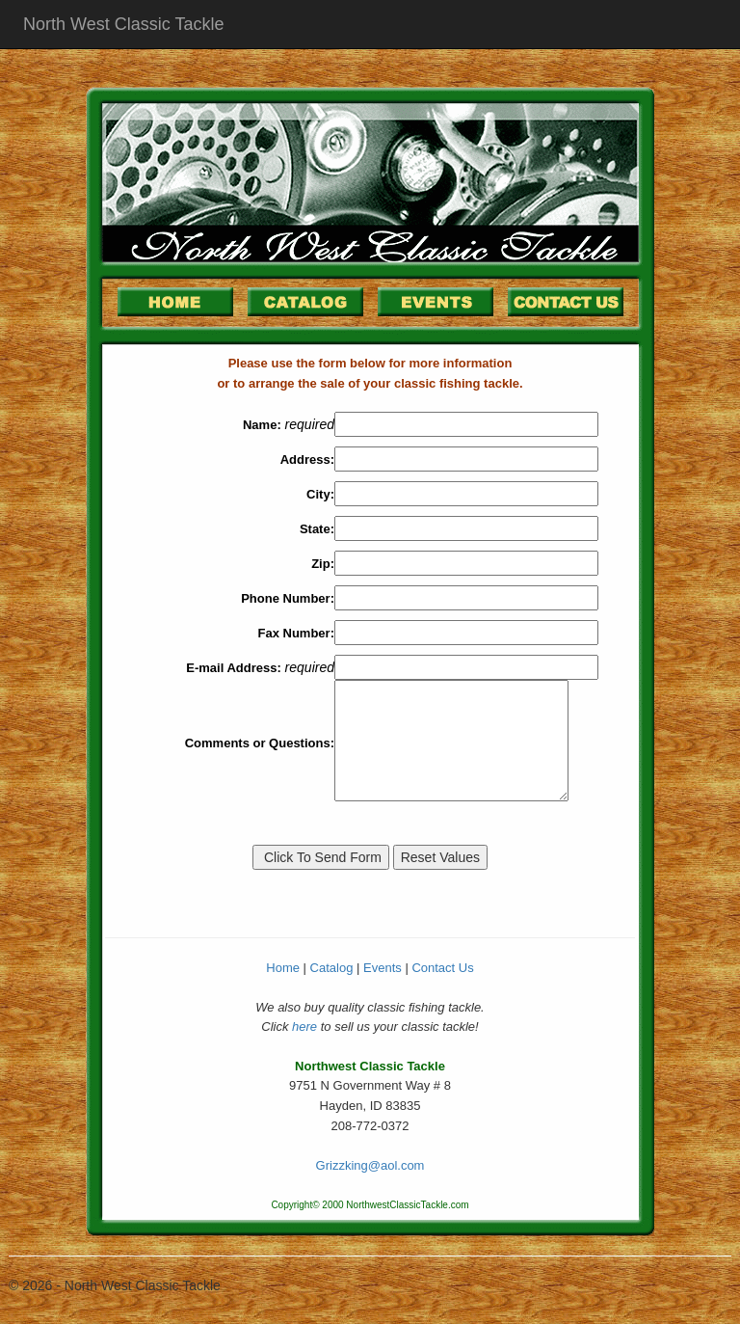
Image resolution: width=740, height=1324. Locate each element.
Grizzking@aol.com (370, 1165)
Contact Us (442, 967)
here (304, 1026)
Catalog (332, 967)
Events (382, 967)
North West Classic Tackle (123, 24)
